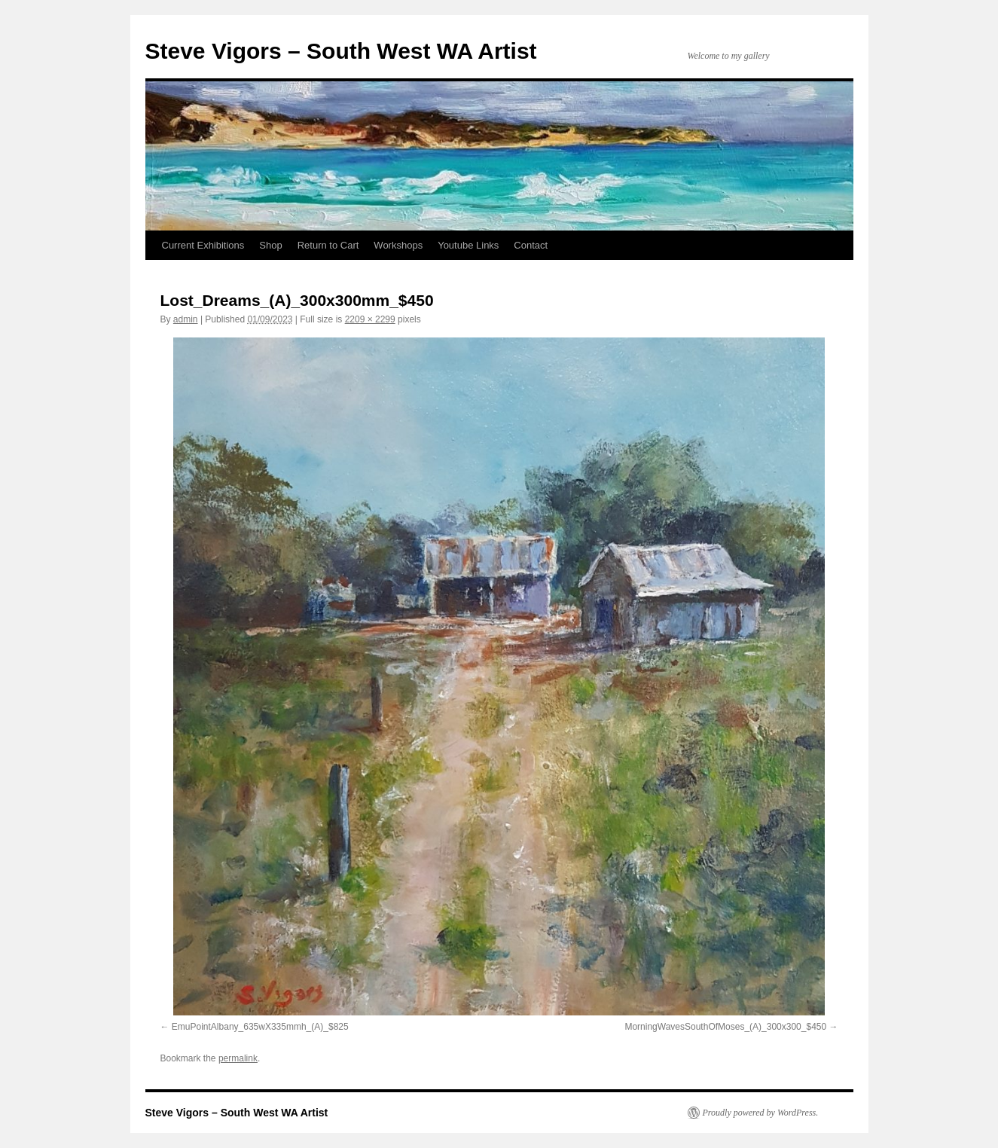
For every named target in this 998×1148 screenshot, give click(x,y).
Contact (531, 245)
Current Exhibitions (203, 245)
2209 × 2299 (370, 319)
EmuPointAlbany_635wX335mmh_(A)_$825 (260, 1026)
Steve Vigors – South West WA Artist (341, 50)
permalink (238, 1058)
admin (185, 319)
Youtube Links (468, 245)
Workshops (398, 245)
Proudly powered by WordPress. (761, 1112)
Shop (270, 245)
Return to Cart (328, 245)
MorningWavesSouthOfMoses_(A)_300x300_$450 (725, 1026)
